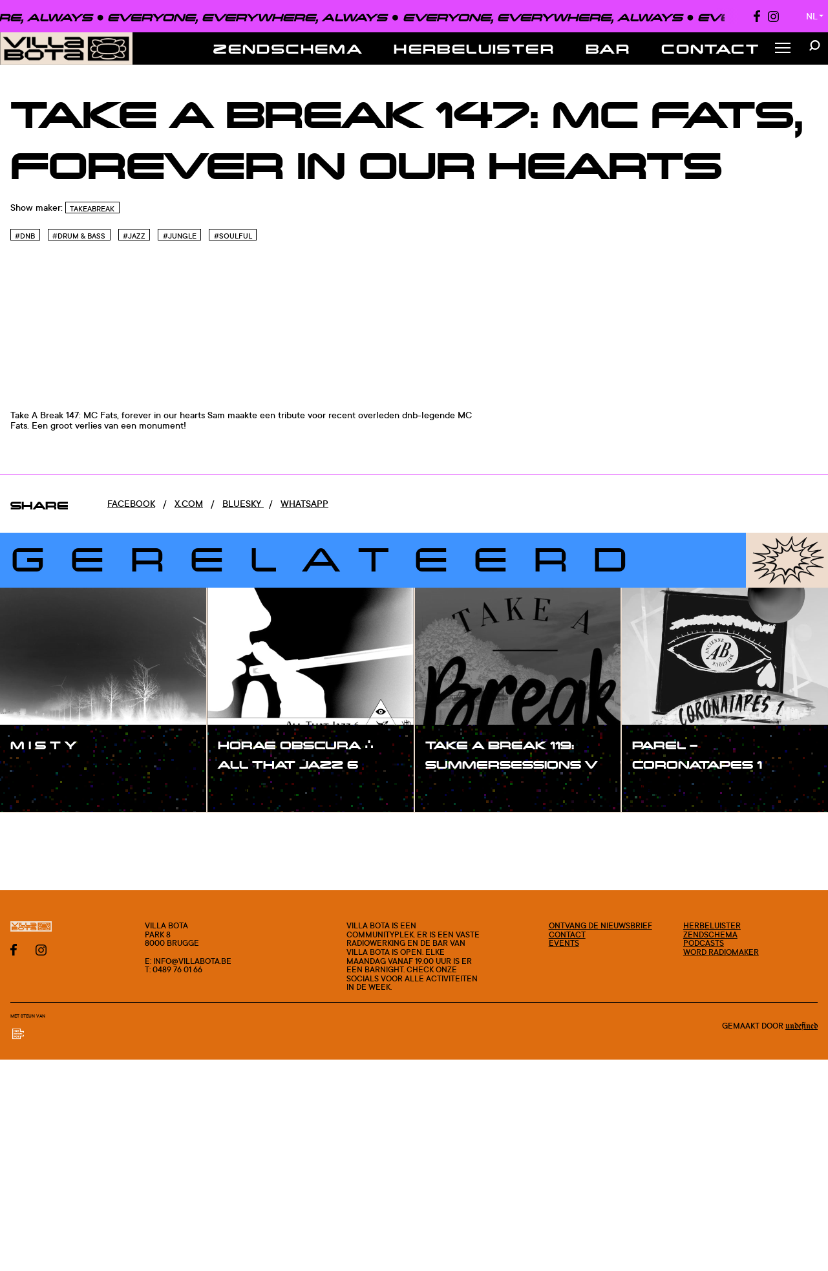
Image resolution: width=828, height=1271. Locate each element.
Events (564, 942)
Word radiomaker (721, 951)
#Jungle (179, 236)
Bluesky (243, 503)
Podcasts (703, 942)
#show (38, 772)
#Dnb (25, 236)
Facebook (131, 503)
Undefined (801, 1026)
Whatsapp (304, 503)
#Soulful (233, 236)
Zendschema (288, 48)
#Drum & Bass (78, 236)
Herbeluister (474, 48)
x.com (189, 503)
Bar (608, 48)
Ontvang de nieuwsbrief (600, 925)
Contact (710, 48)
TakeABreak (92, 209)
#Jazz (134, 236)
